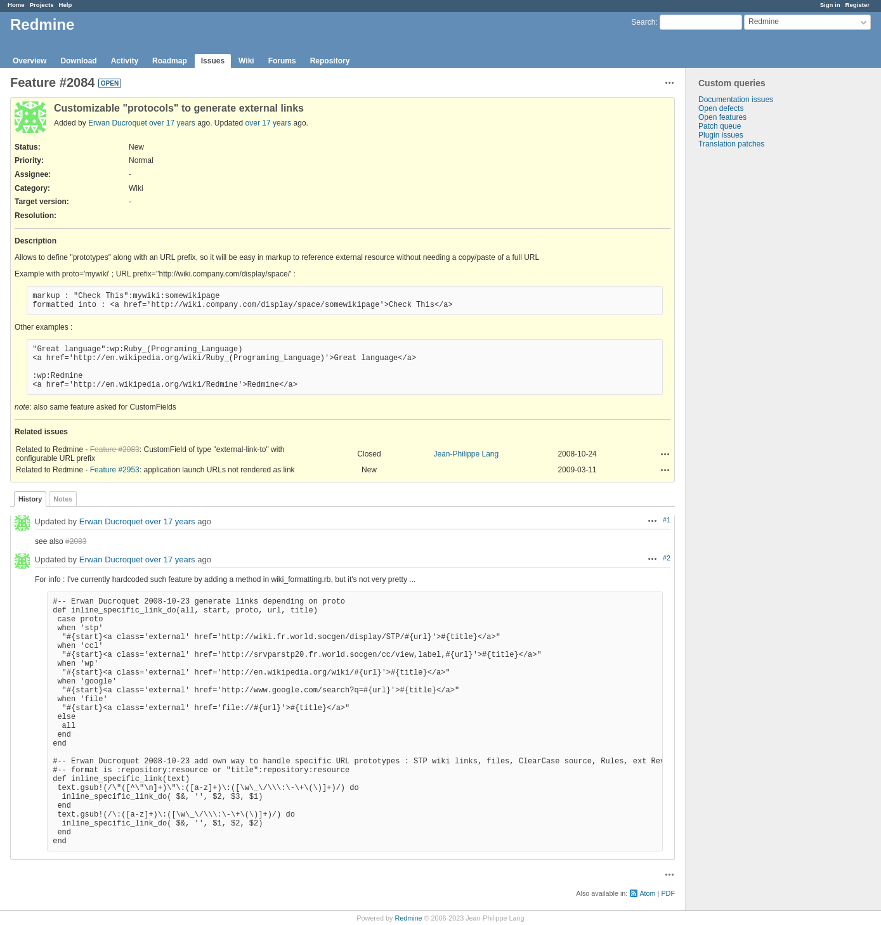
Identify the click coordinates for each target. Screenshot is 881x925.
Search (643, 22)
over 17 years (172, 123)
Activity (124, 60)
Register (857, 4)
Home (16, 4)
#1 (666, 520)
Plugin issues (720, 135)
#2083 (75, 541)
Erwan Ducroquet (117, 123)
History (30, 499)
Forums (282, 60)
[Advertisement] (749, 347)
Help (65, 4)
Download (78, 60)
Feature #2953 (115, 469)
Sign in (830, 4)
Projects (42, 4)
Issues (213, 60)
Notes (62, 499)
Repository (330, 60)
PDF (668, 893)
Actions (665, 454)
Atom (647, 893)
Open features (722, 117)
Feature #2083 (115, 449)
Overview (29, 60)
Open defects (720, 108)
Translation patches (731, 143)
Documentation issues (735, 99)
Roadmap (169, 60)
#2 (666, 558)
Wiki (246, 60)
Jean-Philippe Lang (466, 454)
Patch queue (719, 126)
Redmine (408, 918)
